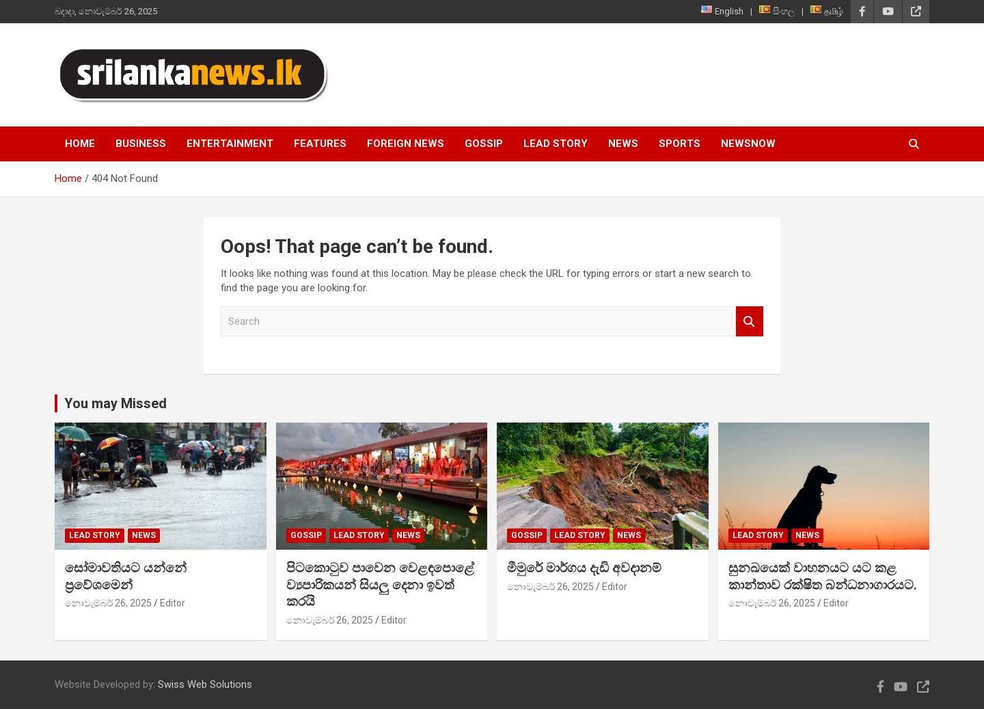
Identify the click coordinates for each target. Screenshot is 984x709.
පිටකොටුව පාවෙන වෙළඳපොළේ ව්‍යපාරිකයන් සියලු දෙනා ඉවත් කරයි (380, 584)
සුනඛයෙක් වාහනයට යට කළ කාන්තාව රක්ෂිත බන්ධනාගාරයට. (822, 576)
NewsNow (748, 143)
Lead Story (555, 143)
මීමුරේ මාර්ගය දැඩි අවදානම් (584, 568)
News (623, 143)
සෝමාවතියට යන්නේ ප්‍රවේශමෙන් (126, 576)
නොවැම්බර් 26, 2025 (108, 603)
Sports (679, 143)
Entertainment (230, 143)
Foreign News (405, 143)
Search (749, 321)
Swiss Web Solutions (205, 684)
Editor (172, 603)
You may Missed (115, 403)
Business (140, 143)
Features (320, 143)
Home (80, 143)
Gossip (484, 143)
